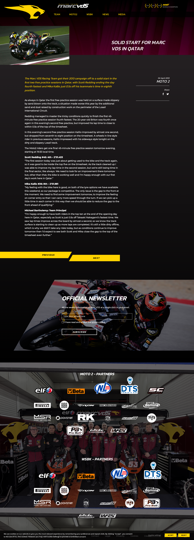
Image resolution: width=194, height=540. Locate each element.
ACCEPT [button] (170, 535)
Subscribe (79, 332)
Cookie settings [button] (154, 535)
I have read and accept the (85, 322)
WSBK (89, 14)
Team (57, 14)
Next (96, 258)
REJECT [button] (184, 535)
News (106, 14)
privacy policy (98, 322)
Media (121, 14)
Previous (48, 255)
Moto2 (73, 14)
